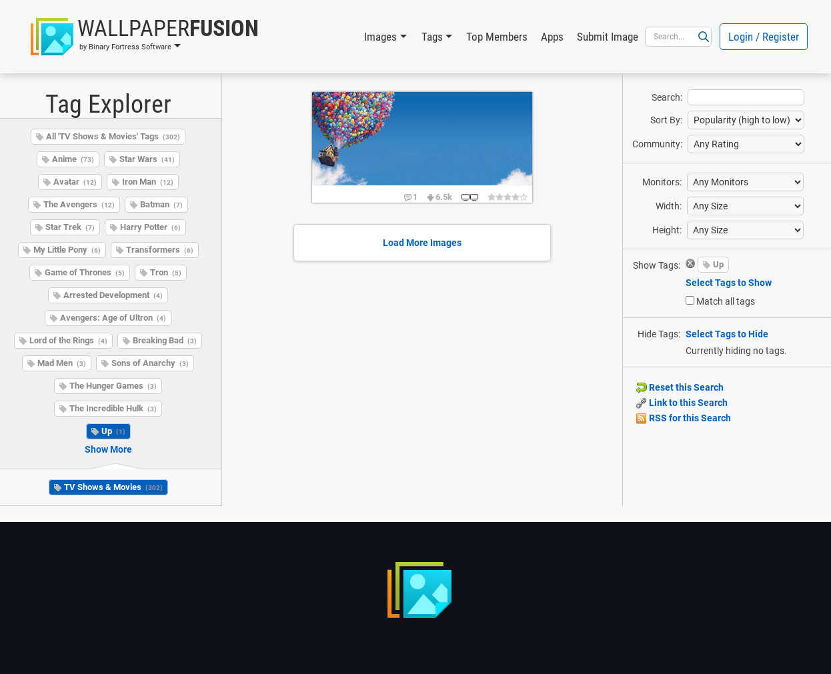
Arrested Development (113, 295)
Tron (165, 272)
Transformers (159, 250)
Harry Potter (150, 227)
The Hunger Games (113, 386)
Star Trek (70, 227)
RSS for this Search (683, 418)
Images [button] (380, 36)
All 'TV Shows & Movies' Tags (113, 136)
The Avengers (79, 204)
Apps (552, 36)
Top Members (497, 36)
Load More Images (422, 242)
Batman (161, 204)
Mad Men (61, 363)
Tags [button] (432, 36)
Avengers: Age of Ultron (113, 318)
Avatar (75, 182)
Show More (108, 449)
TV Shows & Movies (113, 487)
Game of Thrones (85, 272)
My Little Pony (67, 250)
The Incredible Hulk (113, 408)
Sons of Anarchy (150, 363)
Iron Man (147, 182)
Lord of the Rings (68, 340)
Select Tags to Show (729, 282)
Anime (73, 159)
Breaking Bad (165, 340)
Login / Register (763, 36)
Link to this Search (682, 402)
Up (113, 431)
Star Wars (147, 159)
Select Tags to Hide (727, 334)
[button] (144, 36)
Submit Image (607, 36)
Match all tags (725, 301)
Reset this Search (680, 387)
